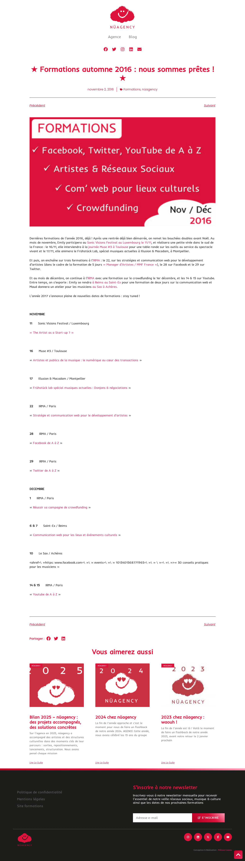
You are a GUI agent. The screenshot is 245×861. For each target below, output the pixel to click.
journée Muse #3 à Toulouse (108, 247)
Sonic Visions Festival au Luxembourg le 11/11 (119, 242)
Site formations (30, 806)
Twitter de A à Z (44, 470)
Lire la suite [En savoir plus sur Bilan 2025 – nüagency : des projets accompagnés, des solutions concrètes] (36, 763)
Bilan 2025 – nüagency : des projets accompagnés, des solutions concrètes (55, 722)
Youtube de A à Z (45, 594)
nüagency (149, 89)
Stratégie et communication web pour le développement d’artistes (80, 415)
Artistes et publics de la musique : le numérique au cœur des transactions (85, 360)
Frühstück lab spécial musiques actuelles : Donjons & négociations (80, 388)
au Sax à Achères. (105, 287)
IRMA (96, 260)
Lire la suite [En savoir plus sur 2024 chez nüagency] (102, 763)
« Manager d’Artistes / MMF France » (130, 264)
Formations (132, 89)
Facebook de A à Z (46, 443)
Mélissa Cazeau (225, 850)
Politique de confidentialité (39, 792)
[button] (48, 638)
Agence (114, 36)
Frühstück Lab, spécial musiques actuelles (107, 251)
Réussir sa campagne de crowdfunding (60, 507)
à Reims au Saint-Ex (107, 282)
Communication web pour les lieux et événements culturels (75, 535)
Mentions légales (31, 799)
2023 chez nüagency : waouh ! (182, 719)
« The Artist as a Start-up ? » (52, 332)
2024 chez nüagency (115, 717)
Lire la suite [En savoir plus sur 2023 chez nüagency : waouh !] (168, 763)
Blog (133, 36)
